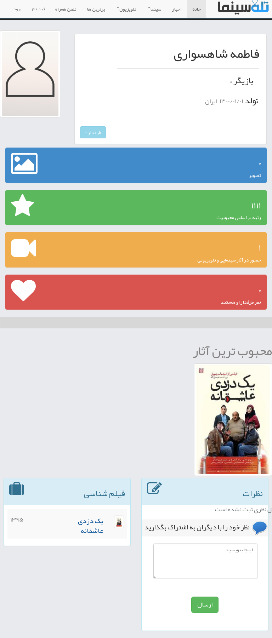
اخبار (177, 9)
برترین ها (96, 9)
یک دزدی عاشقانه (90, 525)
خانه (196, 9)
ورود (17, 9)
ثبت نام (38, 9)
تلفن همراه (65, 9)
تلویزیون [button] (126, 9)
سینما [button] (155, 9)
